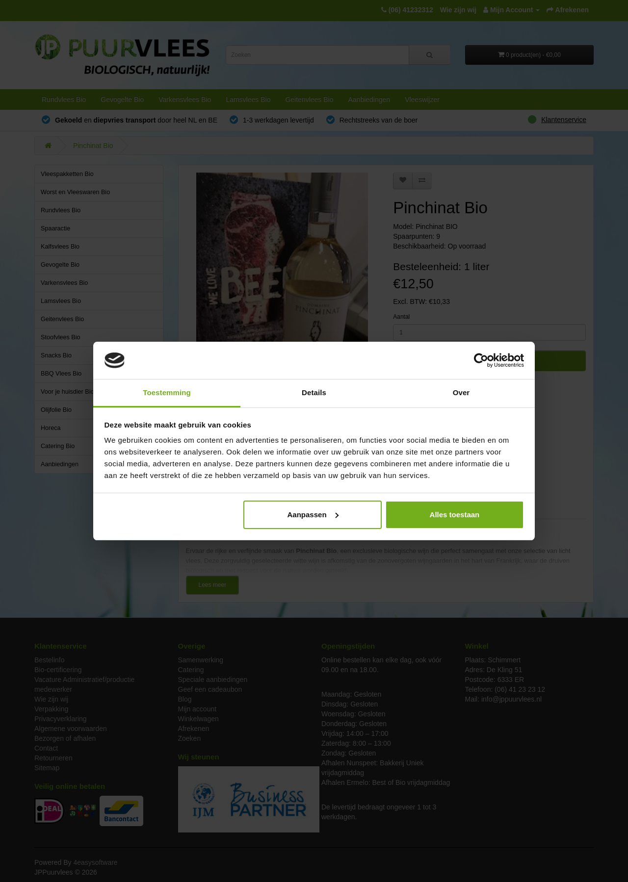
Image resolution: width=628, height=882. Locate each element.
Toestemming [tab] (167, 392)
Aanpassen (313, 514)
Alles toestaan (455, 514)
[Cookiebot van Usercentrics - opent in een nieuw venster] (481, 360)
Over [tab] (461, 392)
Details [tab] (314, 392)
